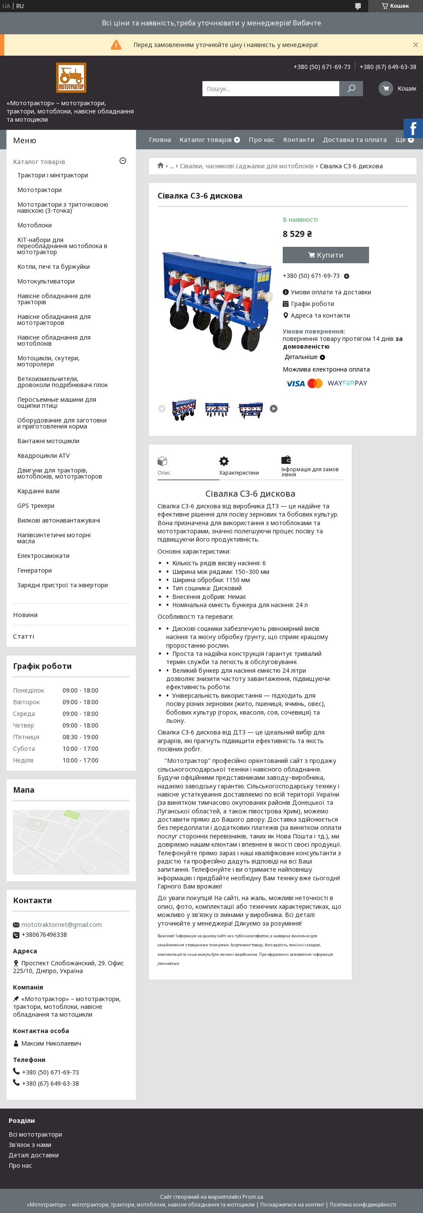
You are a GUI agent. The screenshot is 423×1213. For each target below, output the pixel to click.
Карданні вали (38, 491)
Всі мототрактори (35, 1134)
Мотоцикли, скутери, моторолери (48, 361)
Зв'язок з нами (30, 1145)
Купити (330, 255)
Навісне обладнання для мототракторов (54, 320)
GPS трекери (35, 506)
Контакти (298, 139)
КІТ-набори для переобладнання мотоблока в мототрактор (62, 246)
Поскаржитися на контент (292, 1204)
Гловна (160, 139)
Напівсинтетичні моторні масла (54, 538)
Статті (23, 636)
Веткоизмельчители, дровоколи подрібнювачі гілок (62, 382)
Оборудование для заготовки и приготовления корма (62, 423)
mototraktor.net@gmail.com (62, 925)
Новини (25, 614)
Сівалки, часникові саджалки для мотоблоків (247, 166)
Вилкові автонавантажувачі (58, 520)
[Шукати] (351, 88)
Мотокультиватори (46, 281)
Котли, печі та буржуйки (53, 267)
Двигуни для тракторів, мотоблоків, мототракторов (59, 473)
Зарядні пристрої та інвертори (62, 585)
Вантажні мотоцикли (48, 441)
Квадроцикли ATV (43, 456)
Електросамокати (43, 556)
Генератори (34, 570)
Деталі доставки (34, 1155)
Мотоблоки (34, 225)
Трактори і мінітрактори (52, 175)
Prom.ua (253, 1196)
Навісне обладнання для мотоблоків (54, 340)
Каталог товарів (206, 139)
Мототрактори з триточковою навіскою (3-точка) (62, 208)
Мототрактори (39, 190)
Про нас (262, 139)
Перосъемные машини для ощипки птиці (56, 403)
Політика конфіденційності (363, 1204)
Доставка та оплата (355, 139)
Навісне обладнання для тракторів (54, 299)
